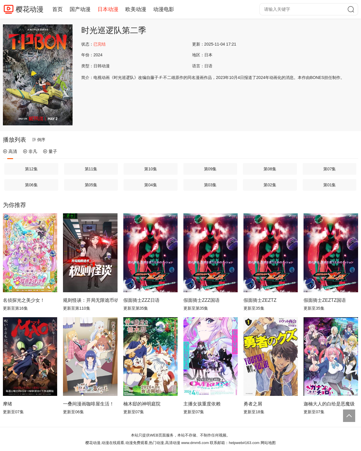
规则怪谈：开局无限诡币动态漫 (90, 300)
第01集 (329, 185)
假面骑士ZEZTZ (260, 300)
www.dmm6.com (195, 443)
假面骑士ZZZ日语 (141, 300)
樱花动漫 (30, 9)
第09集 (210, 169)
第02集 (269, 185)
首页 (57, 9)
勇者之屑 (252, 403)
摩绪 (7, 403)
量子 (50, 151)
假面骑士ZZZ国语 (201, 300)
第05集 (91, 185)
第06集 (31, 185)
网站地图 (268, 443)
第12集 (31, 169)
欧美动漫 (135, 9)
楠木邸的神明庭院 (141, 403)
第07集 (329, 169)
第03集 (210, 185)
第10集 (150, 169)
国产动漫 (80, 9)
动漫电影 (163, 9)
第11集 (91, 169)
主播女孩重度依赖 (202, 403)
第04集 (150, 185)
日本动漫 (108, 9)
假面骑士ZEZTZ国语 (325, 300)
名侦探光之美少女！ (24, 300)
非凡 (30, 151)
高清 (10, 151)
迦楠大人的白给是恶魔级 (329, 403)
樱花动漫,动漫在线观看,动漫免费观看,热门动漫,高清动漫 (132, 443)
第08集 (269, 169)
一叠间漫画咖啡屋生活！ (88, 403)
